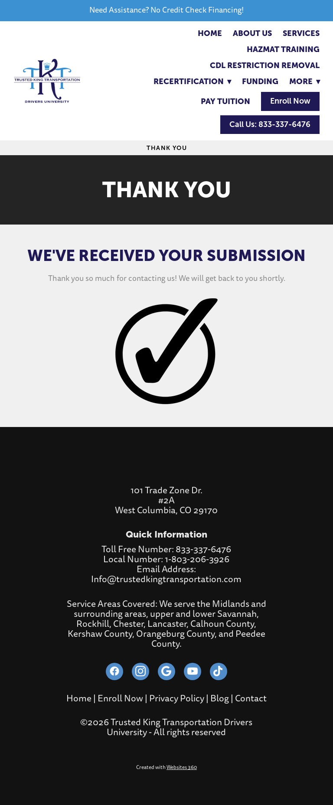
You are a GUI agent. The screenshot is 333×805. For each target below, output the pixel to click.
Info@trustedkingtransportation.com (166, 579)
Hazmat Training (283, 49)
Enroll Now (290, 101)
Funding (260, 81)
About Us (252, 33)
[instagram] (140, 671)
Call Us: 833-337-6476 (269, 124)
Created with (166, 767)
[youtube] (192, 671)
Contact (251, 698)
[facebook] (114, 671)
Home (210, 33)
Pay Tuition (225, 101)
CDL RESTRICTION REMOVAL (265, 65)
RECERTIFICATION (192, 81)
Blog (219, 698)
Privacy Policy (176, 698)
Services (301, 33)
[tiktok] (218, 671)
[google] (166, 671)
